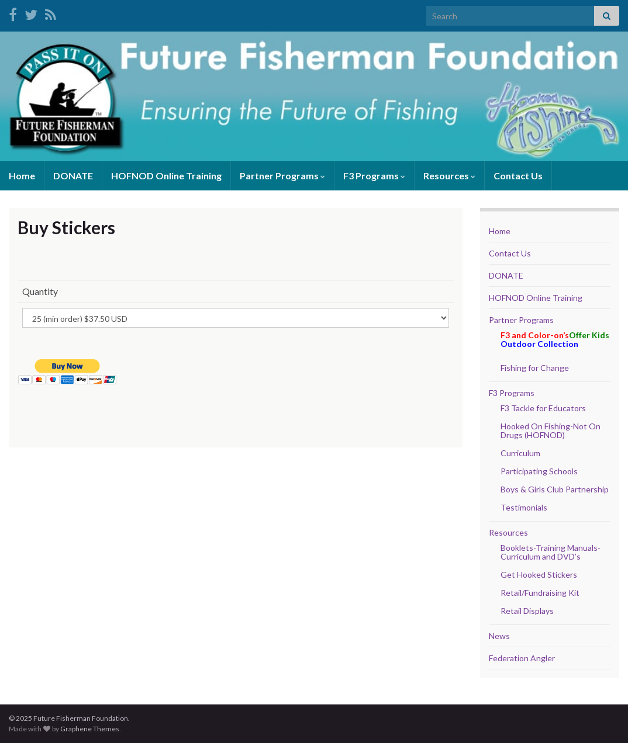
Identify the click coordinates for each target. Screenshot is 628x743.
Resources (449, 175)
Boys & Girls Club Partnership (555, 489)
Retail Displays (527, 611)
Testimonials (524, 507)
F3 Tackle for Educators (543, 408)
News (499, 636)
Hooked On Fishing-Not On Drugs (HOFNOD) (551, 430)
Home (22, 175)
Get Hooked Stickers (539, 574)
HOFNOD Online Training (166, 175)
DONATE (73, 175)
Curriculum (520, 453)
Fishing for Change (535, 368)
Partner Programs (282, 175)
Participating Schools (539, 471)
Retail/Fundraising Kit (540, 593)
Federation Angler (522, 658)
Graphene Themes (89, 728)
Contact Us (518, 175)
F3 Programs (374, 175)
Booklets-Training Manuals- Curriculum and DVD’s (551, 552)
